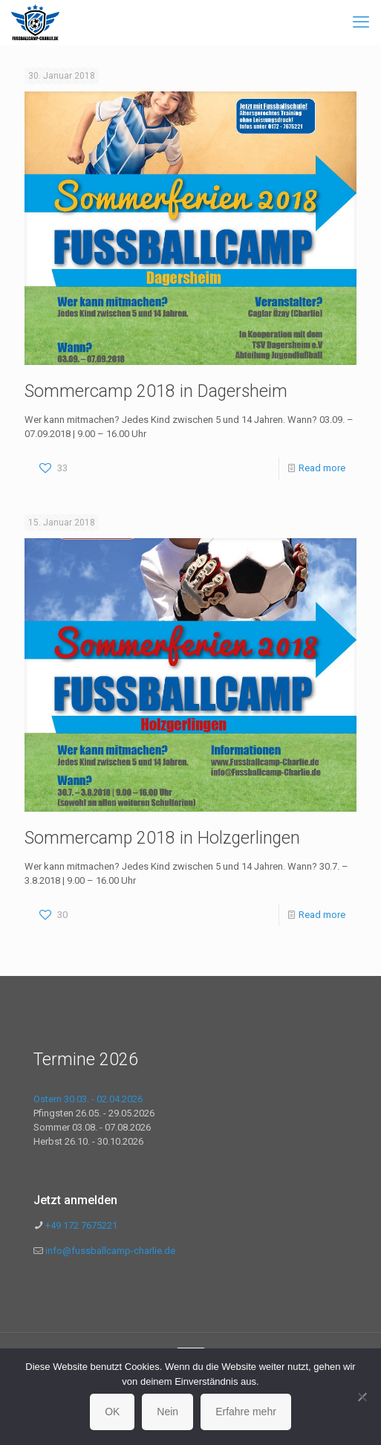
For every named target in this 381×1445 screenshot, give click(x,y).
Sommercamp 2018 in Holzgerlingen (162, 838)
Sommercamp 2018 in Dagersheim (156, 391)
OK (112, 1411)
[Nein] (362, 1396)
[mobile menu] (361, 22)
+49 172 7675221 (80, 1225)
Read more (322, 467)
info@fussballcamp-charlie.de (110, 1250)
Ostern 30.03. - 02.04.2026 (88, 1099)
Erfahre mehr (245, 1411)
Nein (167, 1411)
